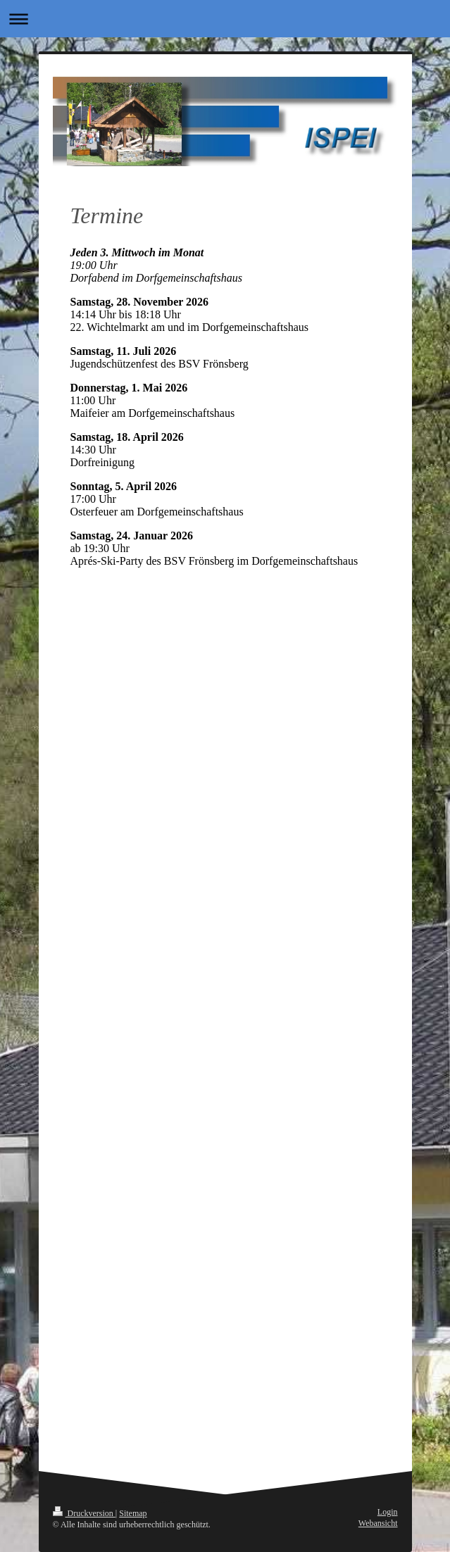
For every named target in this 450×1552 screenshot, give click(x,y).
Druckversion (84, 1513)
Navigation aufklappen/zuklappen (225, 19)
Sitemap (132, 1513)
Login (387, 1512)
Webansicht (378, 1523)
